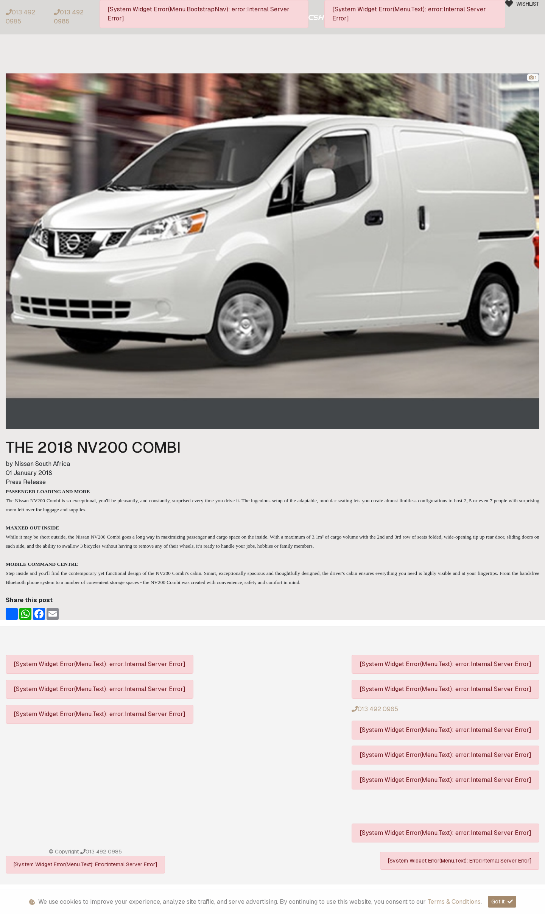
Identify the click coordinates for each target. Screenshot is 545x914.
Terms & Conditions (454, 902)
